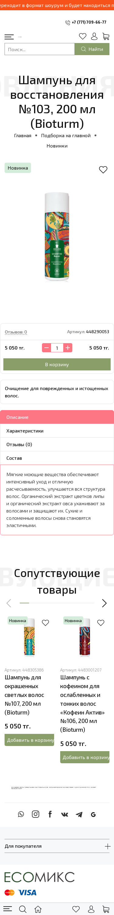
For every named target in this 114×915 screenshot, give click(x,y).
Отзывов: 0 (16, 331)
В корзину (57, 364)
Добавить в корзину (30, 740)
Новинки (57, 145)
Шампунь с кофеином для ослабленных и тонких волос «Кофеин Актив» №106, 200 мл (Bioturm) (82, 703)
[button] (9, 603)
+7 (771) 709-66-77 (89, 22)
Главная (22, 135)
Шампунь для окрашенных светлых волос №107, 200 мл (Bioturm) (24, 694)
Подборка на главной (66, 135)
